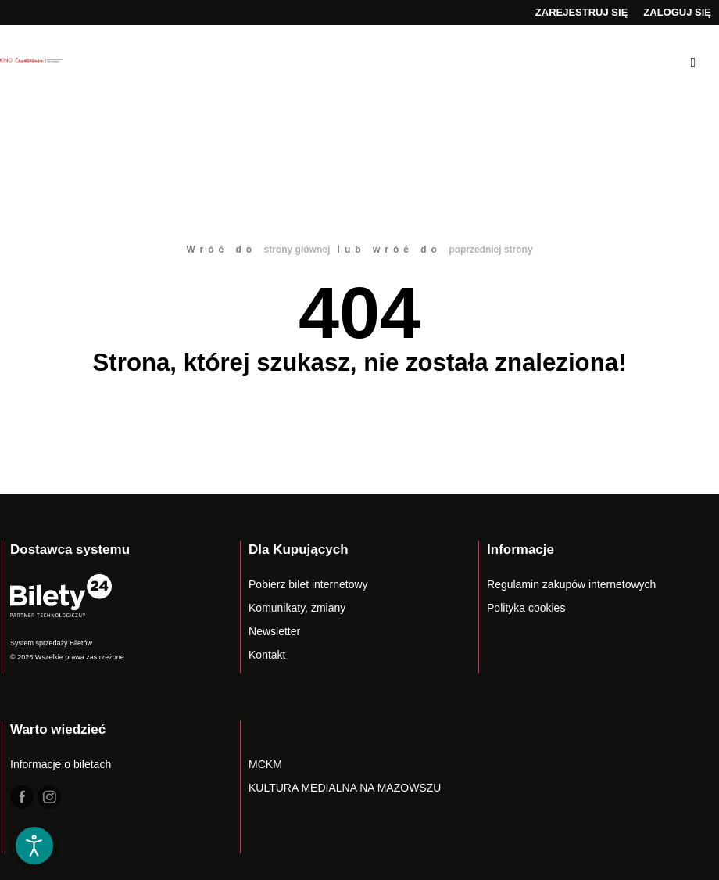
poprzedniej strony (490, 249)
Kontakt (267, 654)
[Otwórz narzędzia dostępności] (34, 845)
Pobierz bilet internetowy (308, 584)
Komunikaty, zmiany (297, 608)
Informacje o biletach (60, 764)
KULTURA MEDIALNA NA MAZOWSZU (345, 787)
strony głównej (297, 249)
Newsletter (274, 631)
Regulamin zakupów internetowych (571, 584)
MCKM (265, 764)
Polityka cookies (526, 608)
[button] (34, 795)
